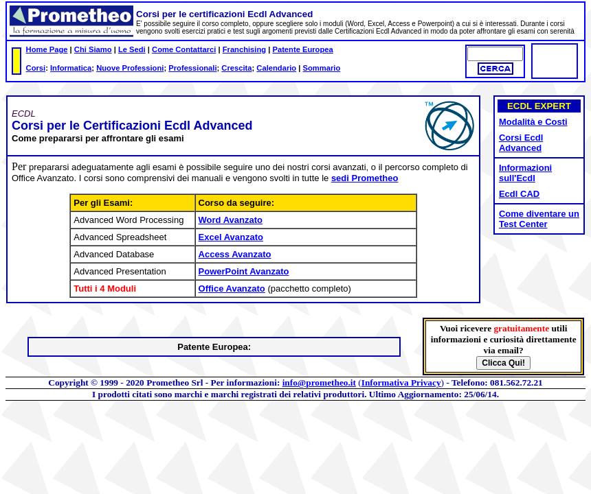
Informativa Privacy (401, 382)
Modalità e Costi (533, 122)
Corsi (36, 68)
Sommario (322, 68)
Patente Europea (302, 49)
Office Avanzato (232, 288)
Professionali (192, 68)
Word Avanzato (231, 220)
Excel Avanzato (231, 237)
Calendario (276, 68)
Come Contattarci (184, 49)
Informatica (70, 68)
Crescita (236, 68)
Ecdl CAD (519, 194)
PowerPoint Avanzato (244, 271)
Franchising (244, 49)
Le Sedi (132, 49)
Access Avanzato (235, 254)
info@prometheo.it (319, 382)
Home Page (47, 49)
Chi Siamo (93, 49)
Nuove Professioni (130, 68)
